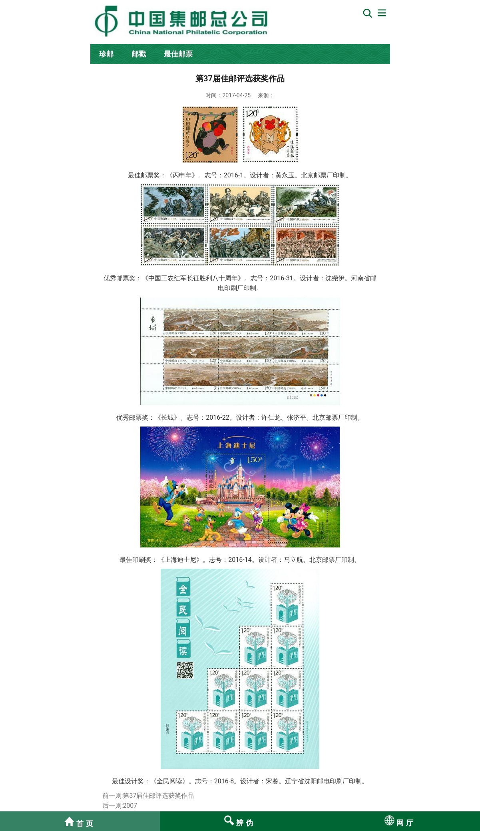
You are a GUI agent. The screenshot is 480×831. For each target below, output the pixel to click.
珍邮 (106, 54)
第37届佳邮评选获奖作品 (158, 795)
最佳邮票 (178, 54)
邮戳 (138, 54)
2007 (130, 805)
